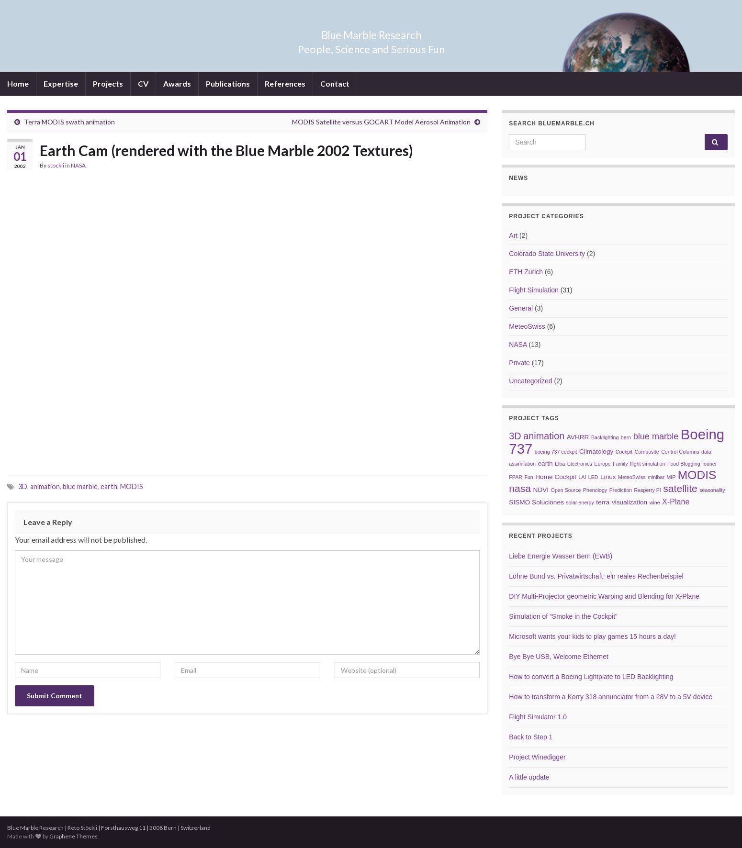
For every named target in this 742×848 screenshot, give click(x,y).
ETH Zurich (526, 272)
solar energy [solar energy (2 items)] (580, 502)
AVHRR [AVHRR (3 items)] (578, 437)
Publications (228, 83)
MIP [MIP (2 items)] (670, 477)
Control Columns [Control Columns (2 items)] (680, 452)
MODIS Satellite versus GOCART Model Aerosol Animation (381, 122)
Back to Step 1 (530, 737)
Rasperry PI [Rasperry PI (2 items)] (647, 490)
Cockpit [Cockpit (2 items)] (624, 452)
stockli (55, 165)
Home (18, 83)
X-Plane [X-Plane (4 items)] (675, 501)
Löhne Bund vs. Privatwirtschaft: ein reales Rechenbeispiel (596, 576)
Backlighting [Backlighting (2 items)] (604, 437)
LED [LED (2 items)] (593, 477)
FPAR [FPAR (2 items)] (515, 477)
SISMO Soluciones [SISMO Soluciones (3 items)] (536, 502)
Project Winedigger (537, 757)
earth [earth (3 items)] (545, 463)
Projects (108, 83)
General (521, 308)
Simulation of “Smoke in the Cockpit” (563, 616)
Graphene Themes (73, 836)
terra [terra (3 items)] (602, 502)
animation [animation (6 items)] (543, 436)
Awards (177, 83)
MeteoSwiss (527, 326)
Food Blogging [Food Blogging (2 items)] (683, 464)
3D (22, 486)
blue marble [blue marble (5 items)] (656, 436)
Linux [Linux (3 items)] (608, 476)
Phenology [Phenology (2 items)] (595, 490)
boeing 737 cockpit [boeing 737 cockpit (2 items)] (556, 452)
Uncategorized (530, 381)
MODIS (131, 486)
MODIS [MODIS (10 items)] (697, 475)
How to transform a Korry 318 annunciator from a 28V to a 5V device (610, 697)
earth (109, 486)
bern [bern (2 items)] (626, 437)
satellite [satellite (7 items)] (680, 488)
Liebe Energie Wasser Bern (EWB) (560, 556)
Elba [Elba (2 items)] (560, 464)
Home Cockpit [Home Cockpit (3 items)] (555, 476)
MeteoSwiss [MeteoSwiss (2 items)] (631, 477)
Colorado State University (547, 253)
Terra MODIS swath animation (69, 122)
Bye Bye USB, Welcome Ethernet (558, 656)
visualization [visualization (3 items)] (629, 502)
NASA (78, 165)
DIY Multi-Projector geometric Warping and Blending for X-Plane (604, 596)
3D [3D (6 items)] (515, 436)
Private (519, 363)
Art (513, 235)
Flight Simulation (534, 290)
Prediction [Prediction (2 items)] (620, 490)
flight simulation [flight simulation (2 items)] (647, 464)
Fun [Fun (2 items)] (528, 477)
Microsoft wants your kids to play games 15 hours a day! (592, 636)
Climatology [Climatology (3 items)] (596, 451)
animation (45, 486)
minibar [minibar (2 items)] (656, 477)
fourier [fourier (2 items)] (709, 464)
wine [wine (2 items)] (655, 502)
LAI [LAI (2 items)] (582, 477)
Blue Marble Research (371, 33)
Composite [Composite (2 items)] (647, 452)
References (285, 83)
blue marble (80, 486)
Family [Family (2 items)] (620, 464)
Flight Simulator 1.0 (538, 717)
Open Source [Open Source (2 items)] (566, 490)
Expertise (61, 83)
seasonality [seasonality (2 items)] (712, 490)
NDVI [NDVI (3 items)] (541, 489)
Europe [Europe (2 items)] (602, 464)
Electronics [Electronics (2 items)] (579, 464)
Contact (334, 83)
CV (143, 83)
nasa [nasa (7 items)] (520, 488)
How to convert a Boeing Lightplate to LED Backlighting (591, 677)
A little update (529, 777)
